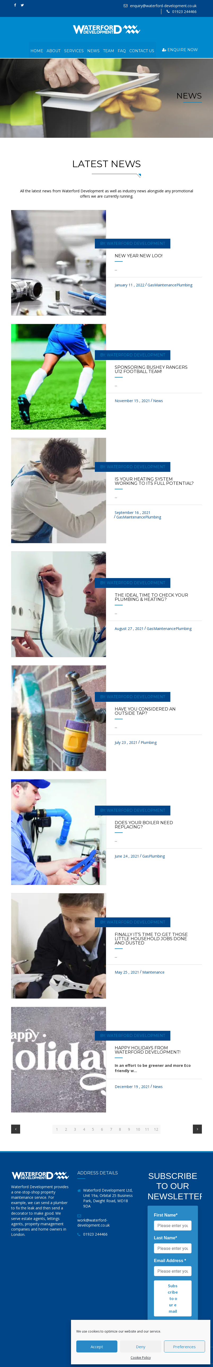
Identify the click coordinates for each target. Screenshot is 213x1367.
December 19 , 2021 (132, 1086)
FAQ (121, 50)
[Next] (197, 1128)
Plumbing (184, 284)
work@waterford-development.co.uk (93, 1222)
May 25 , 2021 (127, 971)
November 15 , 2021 (132, 400)
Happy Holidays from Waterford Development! (147, 1049)
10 (138, 1128)
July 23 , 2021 (126, 741)
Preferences (184, 1346)
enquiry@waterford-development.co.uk (163, 5)
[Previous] (15, 1128)
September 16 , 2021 (132, 511)
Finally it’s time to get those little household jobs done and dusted (151, 938)
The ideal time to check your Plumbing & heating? (151, 596)
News (92, 50)
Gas (151, 284)
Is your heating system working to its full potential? (154, 480)
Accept (97, 1346)
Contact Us (141, 50)
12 (156, 1128)
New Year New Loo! (138, 254)
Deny (140, 1346)
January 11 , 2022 (129, 284)
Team (108, 50)
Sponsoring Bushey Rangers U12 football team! (151, 368)
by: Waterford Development (131, 242)
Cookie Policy (141, 1357)
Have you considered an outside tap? (145, 710)
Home (35, 50)
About (52, 50)
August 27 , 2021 (129, 627)
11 (147, 1128)
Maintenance (165, 284)
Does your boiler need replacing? (144, 824)
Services (73, 50)
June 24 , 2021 (127, 855)
